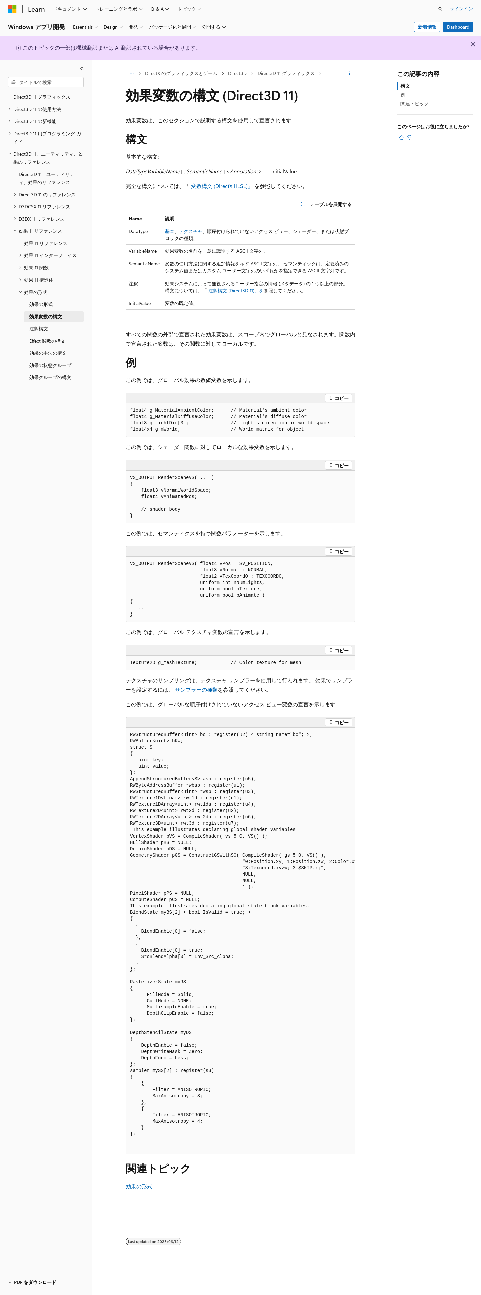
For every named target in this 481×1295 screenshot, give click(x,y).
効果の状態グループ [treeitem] (50, 365)
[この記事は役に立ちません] (409, 137)
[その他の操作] (349, 73)
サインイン (461, 8)
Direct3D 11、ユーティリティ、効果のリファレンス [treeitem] (46, 178)
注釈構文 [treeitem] (38, 328)
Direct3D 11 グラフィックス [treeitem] (41, 97)
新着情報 (427, 27)
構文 (405, 86)
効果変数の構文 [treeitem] (45, 316)
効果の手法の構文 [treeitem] (48, 353)
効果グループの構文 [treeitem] (50, 377)
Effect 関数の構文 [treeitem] (47, 341)
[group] (240, 941)
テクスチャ (190, 231)
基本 (169, 231)
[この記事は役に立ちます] (401, 137)
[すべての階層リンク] (131, 73)
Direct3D (237, 73)
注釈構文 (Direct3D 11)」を (236, 290)
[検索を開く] (440, 9)
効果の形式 (139, 1186)
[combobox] (46, 82)
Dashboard (458, 27)
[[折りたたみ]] (82, 68)
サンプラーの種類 (196, 689)
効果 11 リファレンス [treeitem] (45, 243)
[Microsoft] (12, 9)
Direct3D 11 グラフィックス (286, 73)
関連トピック (414, 103)
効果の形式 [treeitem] (41, 304)
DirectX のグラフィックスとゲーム (181, 73)
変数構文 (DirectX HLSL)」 (222, 185)
